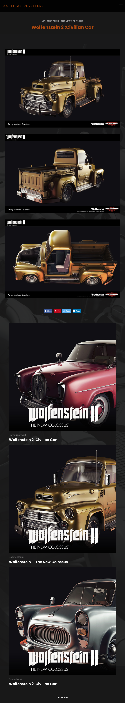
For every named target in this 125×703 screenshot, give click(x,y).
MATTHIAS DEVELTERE (23, 6)
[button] (62, 698)
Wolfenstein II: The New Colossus (62, 21)
